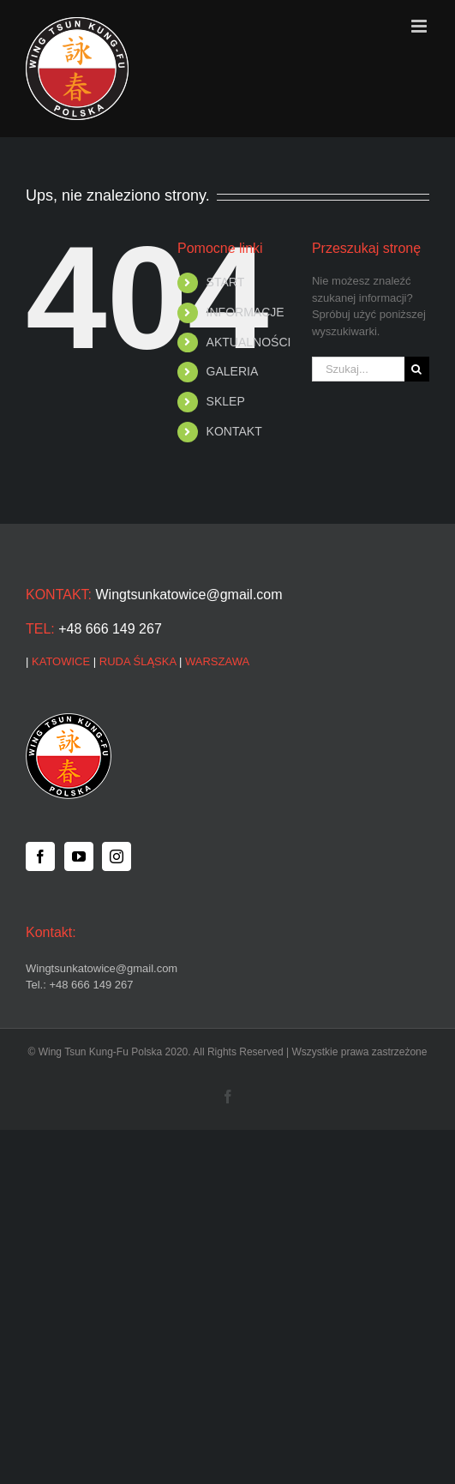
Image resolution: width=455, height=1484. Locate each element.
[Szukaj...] (358, 369)
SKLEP (226, 401)
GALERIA (233, 371)
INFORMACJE (245, 312)
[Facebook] (40, 856)
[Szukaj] (416, 369)
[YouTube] (78, 856)
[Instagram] (116, 856)
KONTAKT (234, 431)
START (226, 282)
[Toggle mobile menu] (420, 26)
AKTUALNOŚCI (249, 342)
